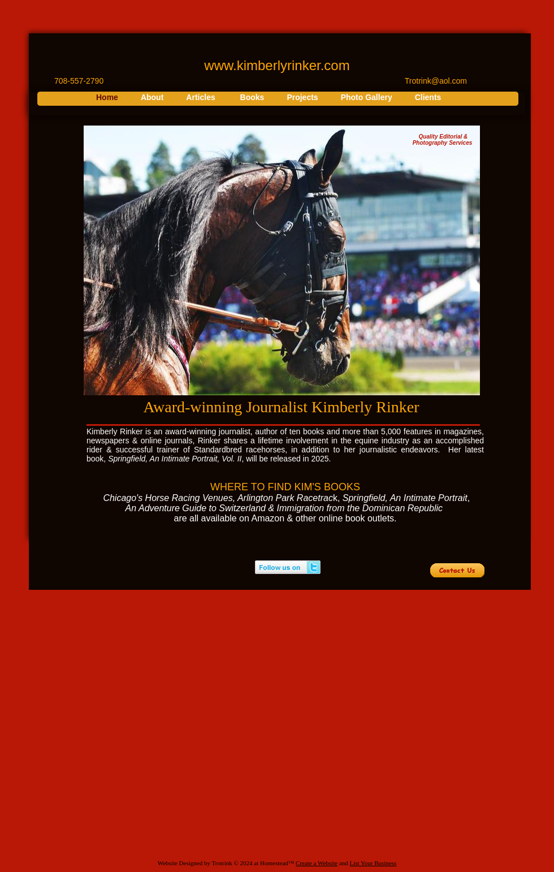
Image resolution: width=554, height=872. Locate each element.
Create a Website (316, 863)
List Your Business (372, 863)
